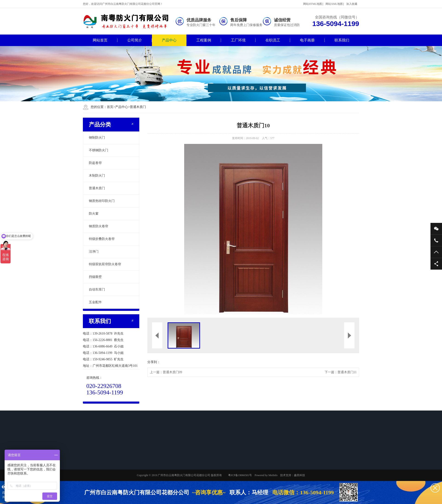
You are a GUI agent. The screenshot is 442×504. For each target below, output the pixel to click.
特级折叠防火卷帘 (102, 239)
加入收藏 (351, 4)
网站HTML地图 (312, 4)
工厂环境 (238, 40)
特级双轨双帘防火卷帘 (105, 264)
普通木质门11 (347, 372)
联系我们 (341, 40)
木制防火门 (97, 175)
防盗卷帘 (95, 163)
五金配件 (95, 302)
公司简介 (134, 40)
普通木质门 (138, 107)
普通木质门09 (172, 372)
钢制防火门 (97, 137)
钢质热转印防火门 (102, 201)
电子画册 (307, 40)
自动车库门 (97, 289)
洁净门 (94, 251)
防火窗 (94, 213)
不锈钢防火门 (98, 150)
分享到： (153, 362)
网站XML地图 (334, 4)
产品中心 (169, 40)
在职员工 (272, 40)
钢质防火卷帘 (98, 226)
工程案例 (203, 40)
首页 (111, 107)
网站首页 (100, 40)
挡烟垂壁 (95, 277)
